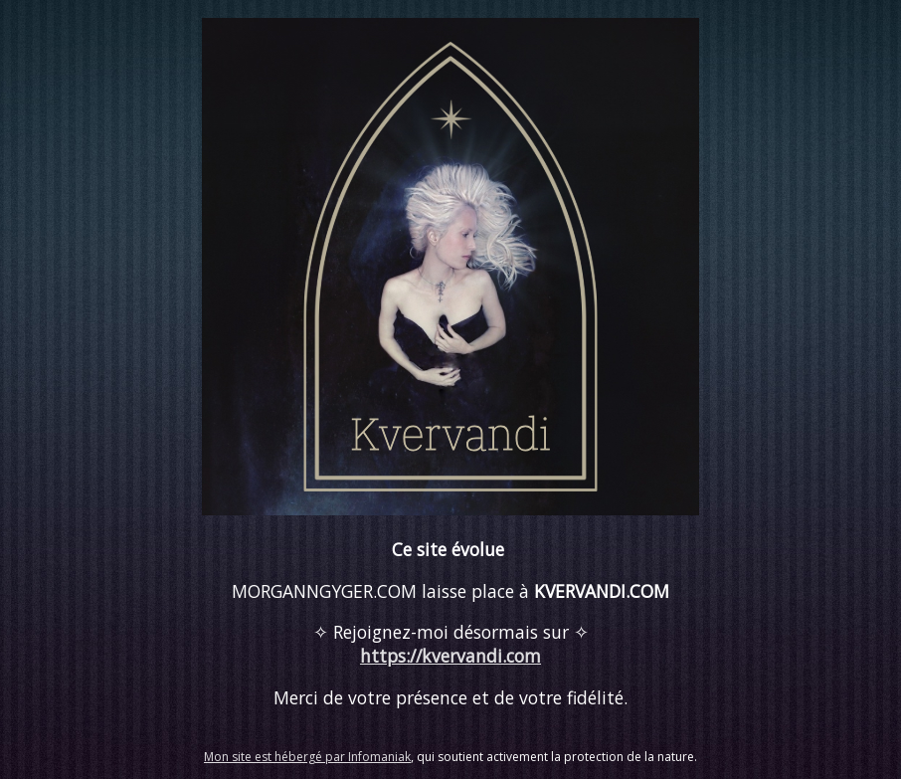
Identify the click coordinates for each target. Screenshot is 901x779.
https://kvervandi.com (450, 656)
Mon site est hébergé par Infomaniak (307, 756)
